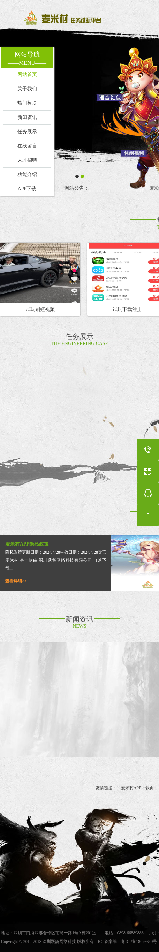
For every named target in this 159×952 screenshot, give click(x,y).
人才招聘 (27, 160)
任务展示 (27, 131)
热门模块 (27, 103)
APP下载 (27, 188)
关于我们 (27, 88)
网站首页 (27, 74)
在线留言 (27, 145)
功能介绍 (27, 174)
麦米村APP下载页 (137, 787)
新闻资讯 (27, 117)
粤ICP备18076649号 (139, 941)
